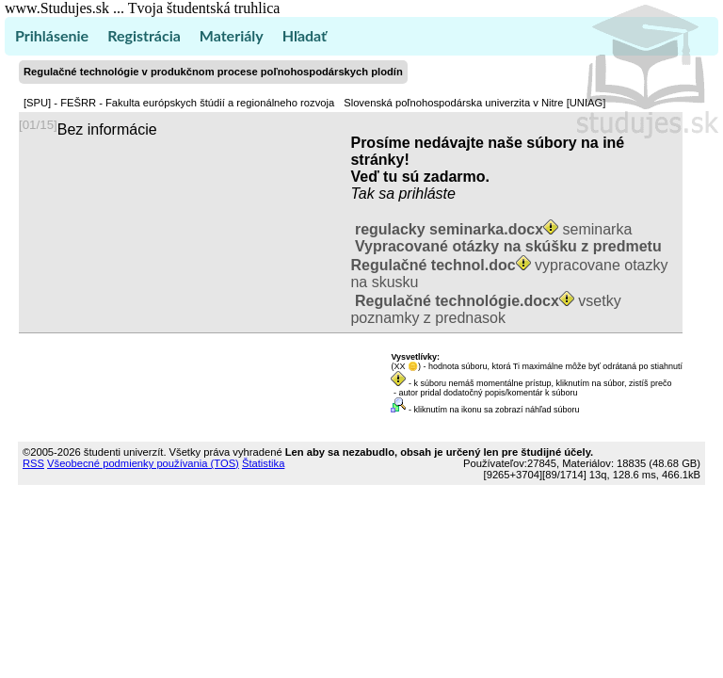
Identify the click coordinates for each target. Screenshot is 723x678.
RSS (33, 463)
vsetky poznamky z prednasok (485, 309)
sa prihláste (417, 194)
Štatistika (263, 463)
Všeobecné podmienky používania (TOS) (143, 463)
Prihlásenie (51, 35)
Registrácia (144, 35)
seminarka (491, 229)
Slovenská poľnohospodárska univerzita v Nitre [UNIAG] (474, 102)
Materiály (232, 35)
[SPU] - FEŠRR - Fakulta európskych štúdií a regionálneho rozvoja (179, 102)
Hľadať (304, 35)
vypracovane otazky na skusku (508, 264)
